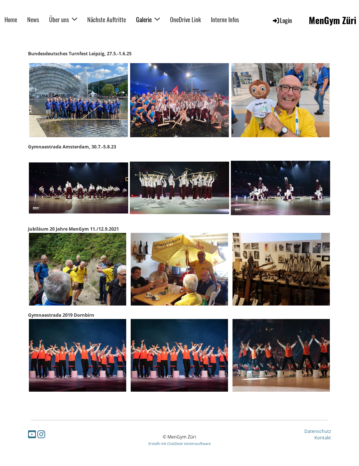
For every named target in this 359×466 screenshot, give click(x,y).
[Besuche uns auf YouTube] (32, 434)
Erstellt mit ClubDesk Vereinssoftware (179, 443)
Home (10, 19)
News (33, 19)
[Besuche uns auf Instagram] (41, 434)
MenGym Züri (332, 20)
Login (282, 20)
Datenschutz (317, 431)
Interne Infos (225, 19)
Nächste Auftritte (106, 19)
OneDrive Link (185, 19)
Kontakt (322, 438)
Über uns (63, 19)
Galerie (148, 19)
